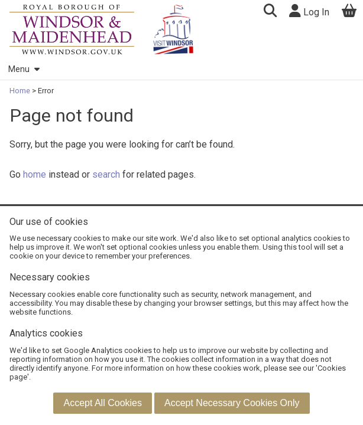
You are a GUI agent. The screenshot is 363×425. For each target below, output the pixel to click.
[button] (270, 12)
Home (20, 90)
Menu (23, 69)
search (106, 174)
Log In (309, 11)
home (34, 174)
